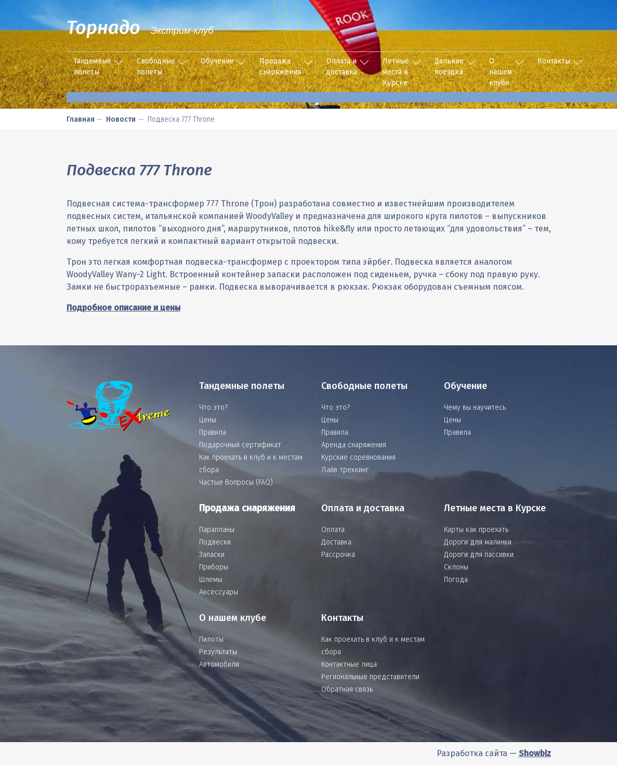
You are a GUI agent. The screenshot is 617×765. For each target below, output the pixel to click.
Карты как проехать (476, 529)
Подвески (215, 542)
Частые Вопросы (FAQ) (236, 482)
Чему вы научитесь (475, 407)
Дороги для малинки (477, 542)
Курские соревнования (358, 457)
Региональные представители (370, 676)
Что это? (213, 407)
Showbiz (535, 753)
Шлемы (210, 579)
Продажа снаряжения (280, 66)
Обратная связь (347, 689)
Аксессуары (218, 592)
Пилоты (211, 639)
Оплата (333, 529)
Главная (81, 119)
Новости (121, 119)
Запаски (212, 554)
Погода (456, 579)
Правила (212, 432)
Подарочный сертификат (240, 444)
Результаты (218, 651)
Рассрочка (338, 554)
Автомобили (219, 664)
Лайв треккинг (345, 469)
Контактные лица (349, 664)
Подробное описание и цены (123, 308)
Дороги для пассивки (479, 554)
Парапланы (216, 529)
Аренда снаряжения (353, 444)
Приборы (213, 567)
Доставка (336, 542)
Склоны (456, 567)
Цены (207, 420)
